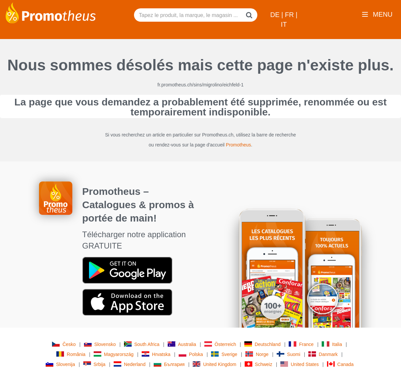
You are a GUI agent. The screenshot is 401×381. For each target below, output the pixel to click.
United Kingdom (214, 364)
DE (275, 14)
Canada (340, 364)
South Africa (142, 344)
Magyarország (114, 354)
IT (284, 24)
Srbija (94, 364)
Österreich (220, 344)
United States (299, 364)
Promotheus (238, 144)
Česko (64, 344)
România (70, 354)
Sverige (224, 354)
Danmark (323, 354)
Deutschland (262, 344)
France (301, 344)
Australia (182, 344)
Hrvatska (156, 354)
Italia (332, 344)
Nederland (130, 364)
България (169, 364)
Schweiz (258, 364)
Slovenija (60, 364)
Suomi (288, 354)
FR (290, 14)
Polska (191, 354)
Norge (256, 354)
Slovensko (100, 344)
